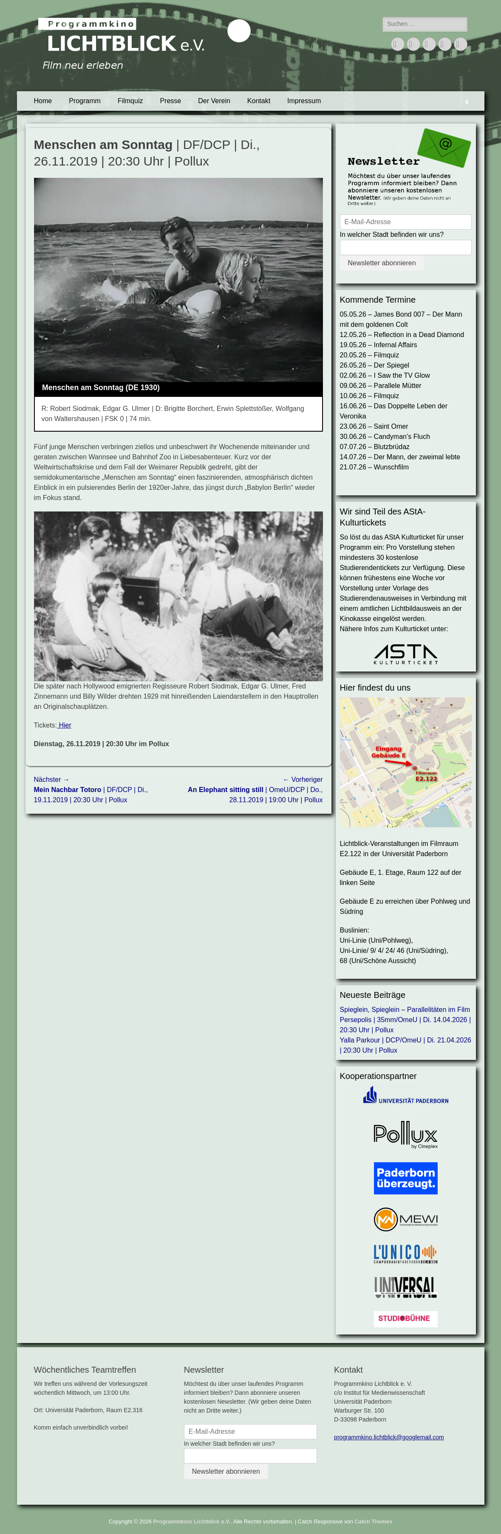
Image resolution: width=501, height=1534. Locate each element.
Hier (64, 725)
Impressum (304, 100)
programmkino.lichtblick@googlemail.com (389, 1437)
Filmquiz (130, 100)
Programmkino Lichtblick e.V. (192, 1521)
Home (43, 100)
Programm (85, 100)
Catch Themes (374, 1521)
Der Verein (214, 100)
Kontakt (258, 100)
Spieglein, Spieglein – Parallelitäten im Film (405, 1009)
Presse (170, 100)
